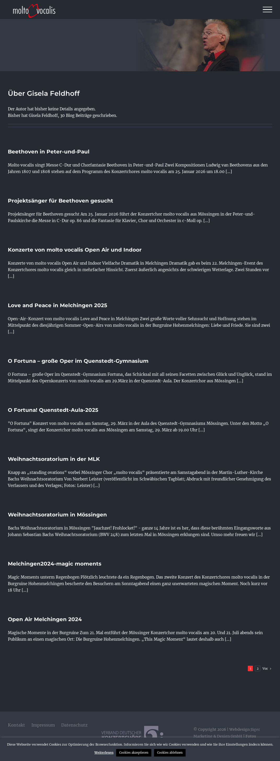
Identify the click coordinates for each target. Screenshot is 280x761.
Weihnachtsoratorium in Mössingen (57, 515)
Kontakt (16, 725)
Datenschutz (74, 725)
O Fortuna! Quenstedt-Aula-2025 (53, 410)
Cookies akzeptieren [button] (133, 752)
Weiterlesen (103, 752)
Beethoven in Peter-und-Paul (48, 151)
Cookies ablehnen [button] (169, 752)
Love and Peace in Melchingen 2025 (57, 305)
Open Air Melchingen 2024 (45, 619)
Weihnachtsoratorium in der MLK (54, 459)
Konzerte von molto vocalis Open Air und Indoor (75, 250)
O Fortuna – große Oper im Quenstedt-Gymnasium (78, 361)
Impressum (43, 725)
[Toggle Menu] (268, 10)
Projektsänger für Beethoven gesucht (60, 201)
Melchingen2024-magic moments (54, 564)
